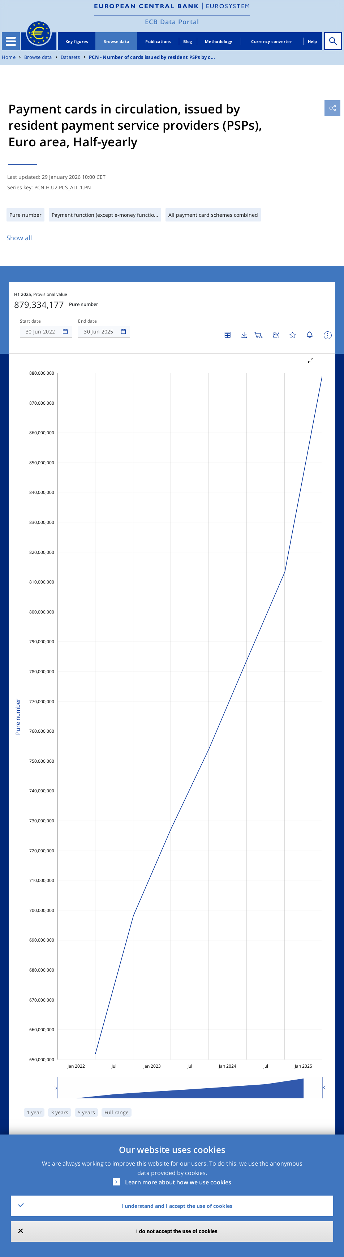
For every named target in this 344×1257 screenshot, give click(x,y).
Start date (30, 321)
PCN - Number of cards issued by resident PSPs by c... (152, 57)
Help (312, 41)
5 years (86, 1112)
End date (87, 321)
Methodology (218, 41)
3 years (59, 1112)
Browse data (116, 41)
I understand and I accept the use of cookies (176, 1205)
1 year (34, 1112)
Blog (187, 41)
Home (9, 57)
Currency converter (271, 41)
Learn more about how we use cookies (178, 1182)
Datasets (70, 57)
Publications (158, 41)
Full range (116, 1112)
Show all (19, 237)
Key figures (76, 41)
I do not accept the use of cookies (177, 1231)
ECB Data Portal (172, 21)
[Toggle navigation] (11, 41)
